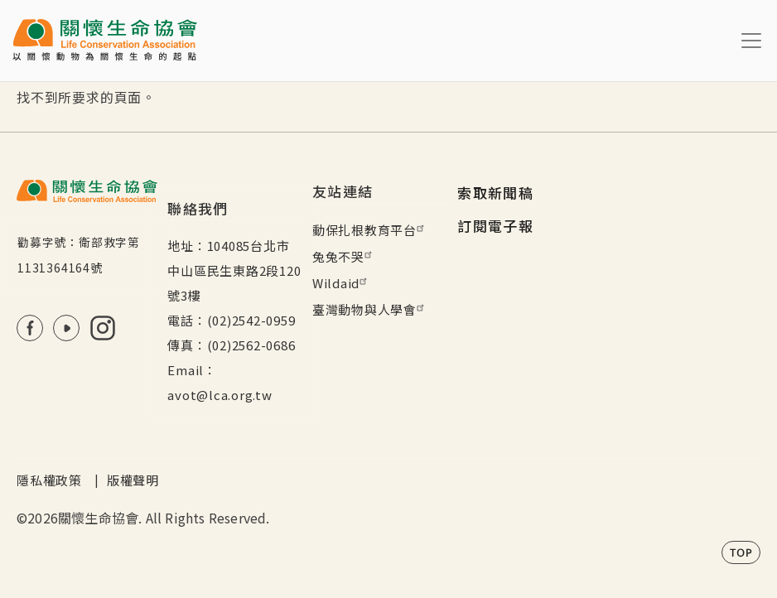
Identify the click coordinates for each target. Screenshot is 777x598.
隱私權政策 (49, 480)
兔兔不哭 (344, 256)
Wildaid (341, 283)
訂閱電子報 (495, 225)
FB (30, 328)
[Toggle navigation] (751, 40)
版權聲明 (133, 480)
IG (102, 328)
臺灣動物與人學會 (370, 309)
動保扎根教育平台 (370, 230)
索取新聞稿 (495, 192)
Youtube (66, 328)
